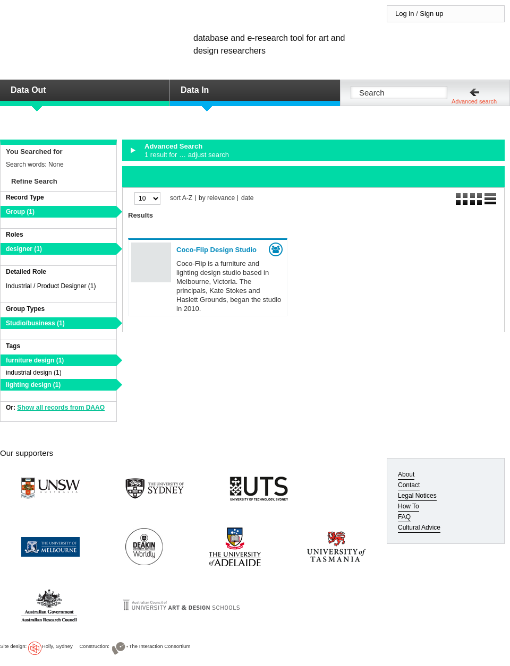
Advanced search (474, 101)
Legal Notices (417, 495)
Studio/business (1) (35, 323)
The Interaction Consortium (160, 646)
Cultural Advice (419, 527)
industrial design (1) (34, 372)
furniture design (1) (35, 360)
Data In (195, 89)
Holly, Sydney (57, 646)
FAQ (404, 517)
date (247, 198)
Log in (404, 14)
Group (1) (20, 211)
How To (408, 506)
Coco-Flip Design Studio (216, 250)
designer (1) (24, 249)
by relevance (217, 198)
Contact (409, 485)
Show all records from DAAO (61, 407)
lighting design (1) (33, 384)
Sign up (431, 14)
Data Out (28, 89)
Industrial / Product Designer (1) (51, 286)
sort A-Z (181, 198)
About (406, 474)
